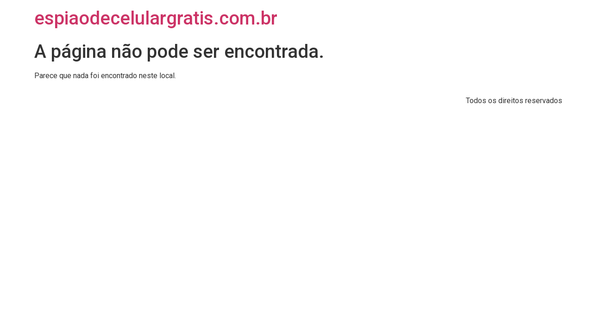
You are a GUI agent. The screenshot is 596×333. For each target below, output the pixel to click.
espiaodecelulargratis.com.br (155, 18)
